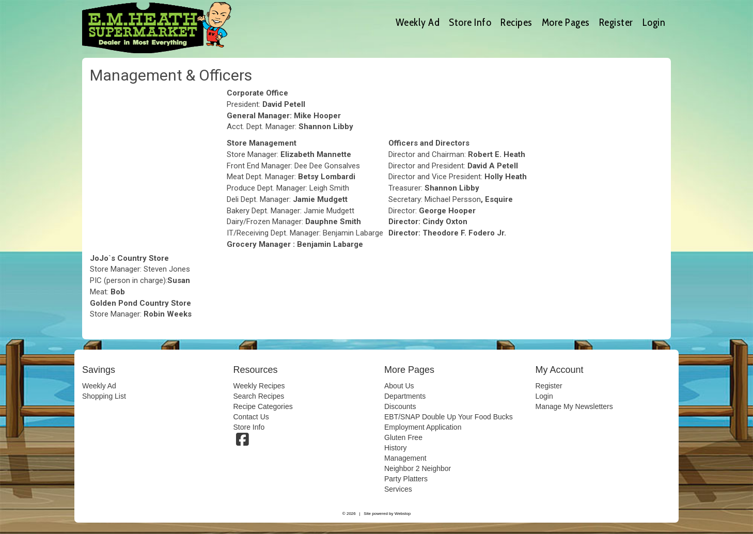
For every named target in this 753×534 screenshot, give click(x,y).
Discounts (400, 406)
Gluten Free (403, 437)
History (395, 448)
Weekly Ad (418, 22)
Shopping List (104, 396)
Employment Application (422, 427)
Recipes (516, 22)
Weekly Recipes (259, 386)
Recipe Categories (263, 406)
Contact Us (251, 417)
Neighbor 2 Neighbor (417, 468)
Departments (405, 396)
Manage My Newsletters (574, 406)
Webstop (403, 513)
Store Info (470, 22)
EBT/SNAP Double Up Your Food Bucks (448, 417)
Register (616, 22)
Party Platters (406, 479)
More (566, 22)
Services (398, 489)
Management (405, 458)
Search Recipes (259, 396)
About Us (399, 386)
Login (654, 22)
